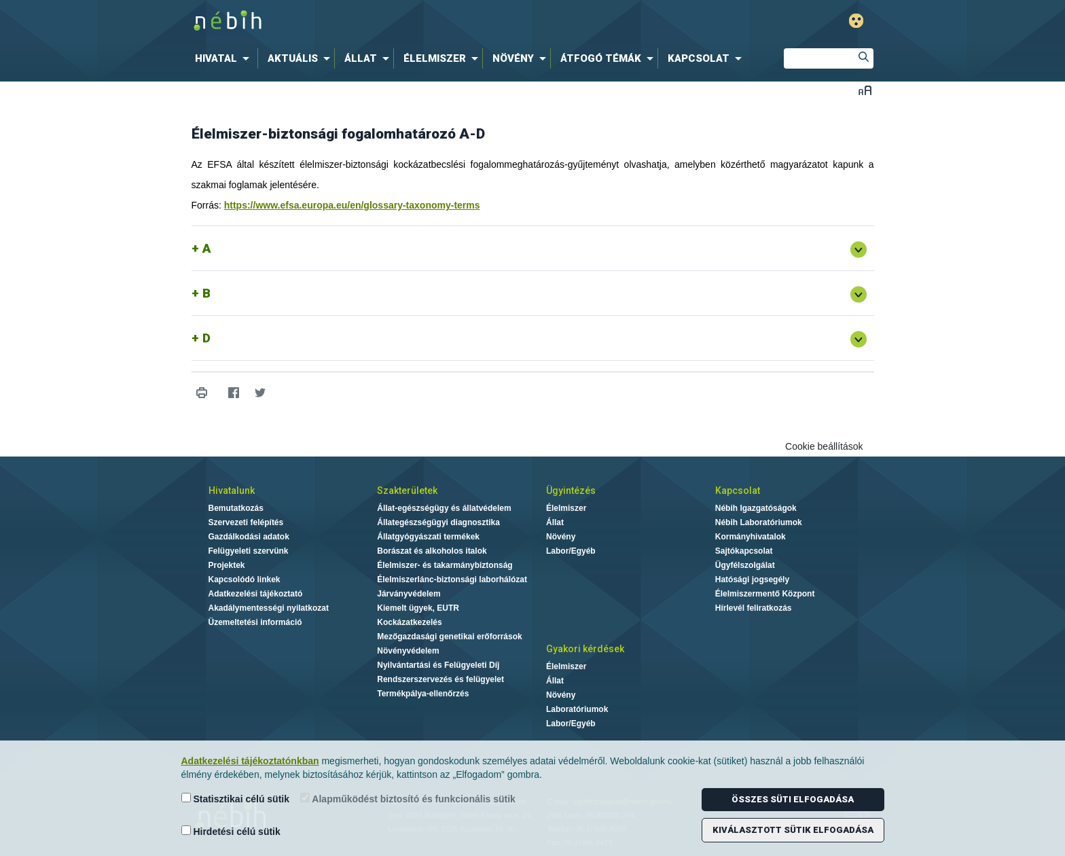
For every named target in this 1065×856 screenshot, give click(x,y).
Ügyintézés (571, 490)
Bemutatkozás (236, 508)
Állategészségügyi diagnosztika (438, 522)
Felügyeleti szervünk (249, 551)
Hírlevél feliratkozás (753, 608)
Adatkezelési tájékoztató (256, 594)
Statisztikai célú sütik (235, 798)
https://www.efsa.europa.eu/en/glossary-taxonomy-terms (352, 205)
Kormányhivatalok (750, 536)
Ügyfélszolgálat (745, 565)
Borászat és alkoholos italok (431, 551)
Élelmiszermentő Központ (765, 594)
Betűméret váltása (864, 90)
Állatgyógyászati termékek (428, 536)
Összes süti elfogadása (793, 799)
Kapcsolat (737, 490)
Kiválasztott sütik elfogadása (792, 830)
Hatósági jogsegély (752, 579)
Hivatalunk (232, 490)
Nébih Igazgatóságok (756, 508)
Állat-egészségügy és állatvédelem (444, 508)
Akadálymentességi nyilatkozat (269, 608)
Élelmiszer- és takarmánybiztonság (444, 565)
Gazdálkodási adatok (249, 536)
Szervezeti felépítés (246, 522)
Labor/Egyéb (571, 551)
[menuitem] (225, 58)
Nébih (388, 21)
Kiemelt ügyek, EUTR (418, 608)
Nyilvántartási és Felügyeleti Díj (438, 665)
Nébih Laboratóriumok (758, 522)
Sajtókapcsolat (744, 551)
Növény (560, 536)
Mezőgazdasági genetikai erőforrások (449, 636)
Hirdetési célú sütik (231, 831)
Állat (555, 522)
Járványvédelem (408, 594)
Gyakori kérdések (585, 648)
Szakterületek (407, 490)
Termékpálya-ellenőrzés (423, 693)
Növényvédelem (408, 651)
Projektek (227, 565)
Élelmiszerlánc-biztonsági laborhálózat (452, 579)
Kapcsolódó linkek (245, 579)
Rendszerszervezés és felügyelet (440, 679)
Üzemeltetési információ (255, 622)
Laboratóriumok (577, 709)
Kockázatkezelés (409, 622)
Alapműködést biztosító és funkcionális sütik (408, 798)
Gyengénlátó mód (856, 21)
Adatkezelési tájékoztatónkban (250, 760)
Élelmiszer (566, 508)
